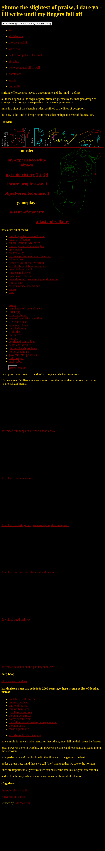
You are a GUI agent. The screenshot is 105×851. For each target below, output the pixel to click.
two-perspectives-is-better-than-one (30, 256)
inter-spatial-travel (20, 272)
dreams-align (16, 252)
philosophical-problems (23, 348)
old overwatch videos (14, 681)
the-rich (13, 338)
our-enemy (15, 335)
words (12, 80)
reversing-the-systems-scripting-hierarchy (33, 279)
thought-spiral (17, 725)
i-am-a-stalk (16, 282)
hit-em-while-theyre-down (24, 242)
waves (12, 289)
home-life (14, 86)
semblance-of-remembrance (25, 308)
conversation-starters (13, 796)
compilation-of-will (20, 269)
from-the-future (18, 315)
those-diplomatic (19, 728)
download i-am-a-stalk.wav (17, 478)
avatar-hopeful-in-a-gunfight (26, 318)
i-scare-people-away (25, 183)
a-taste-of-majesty (27, 212)
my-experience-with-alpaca (27, 162)
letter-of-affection (19, 239)
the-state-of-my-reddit (14, 790)
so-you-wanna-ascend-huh (24, 286)
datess (12, 367)
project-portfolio (18, 42)
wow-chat (15, 48)
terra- (12, 292)
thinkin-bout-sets (19, 709)
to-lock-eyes (16, 358)
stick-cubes (15, 361)
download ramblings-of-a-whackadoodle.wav (28, 430)
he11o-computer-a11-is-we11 (26, 55)
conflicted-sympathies (22, 341)
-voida (12, 305)
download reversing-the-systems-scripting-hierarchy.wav (35, 525)
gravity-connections (20, 712)
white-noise (16, 259)
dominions (15, 73)
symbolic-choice (18, 325)
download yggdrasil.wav (16, 619)
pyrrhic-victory (20, 174)
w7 (11, 30)
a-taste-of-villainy (52, 221)
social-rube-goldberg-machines (27, 266)
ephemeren (15, 249)
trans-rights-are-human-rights (26, 246)
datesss (22, 367)
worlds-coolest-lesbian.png (25, 735)
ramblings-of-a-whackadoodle (27, 236)
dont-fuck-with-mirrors (22, 699)
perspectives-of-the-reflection (26, 262)
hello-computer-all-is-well (24, 67)
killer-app (14, 311)
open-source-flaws (20, 276)
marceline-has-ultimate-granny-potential (33, 722)
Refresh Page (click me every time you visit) (27, 23)
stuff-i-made (16, 36)
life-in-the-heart (18, 321)
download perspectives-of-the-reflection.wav (28, 572)
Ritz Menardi (22, 803)
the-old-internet (18, 328)
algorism (14, 61)
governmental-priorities (23, 354)
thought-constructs (20, 715)
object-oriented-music (25, 193)
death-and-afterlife (20, 345)
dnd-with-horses (18, 705)
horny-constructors (20, 719)
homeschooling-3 (19, 351)
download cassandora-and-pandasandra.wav (27, 666)
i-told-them (15, 331)
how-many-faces (19, 702)
